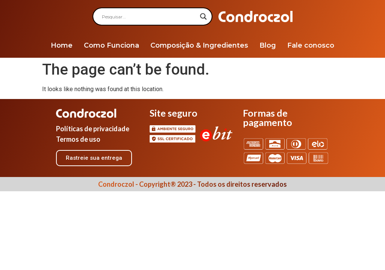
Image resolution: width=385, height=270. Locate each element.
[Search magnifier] (203, 16)
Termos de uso (78, 139)
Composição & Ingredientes (199, 45)
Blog (267, 45)
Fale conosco (310, 45)
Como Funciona (111, 45)
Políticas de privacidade (92, 128)
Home (62, 45)
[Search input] (149, 16)
